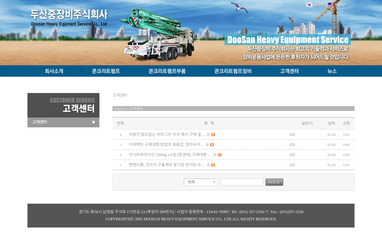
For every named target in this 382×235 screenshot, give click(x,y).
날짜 (332, 123)
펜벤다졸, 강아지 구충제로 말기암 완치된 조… (167, 165)
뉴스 (334, 71)
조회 (346, 123)
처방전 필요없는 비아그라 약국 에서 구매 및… (167, 134)
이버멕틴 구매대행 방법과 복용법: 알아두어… (166, 144)
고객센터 (289, 71)
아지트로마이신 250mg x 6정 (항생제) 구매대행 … (170, 154)
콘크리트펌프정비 (232, 71)
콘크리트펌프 (107, 71)
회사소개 (52, 71)
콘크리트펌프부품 (168, 71)
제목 (191, 182)
